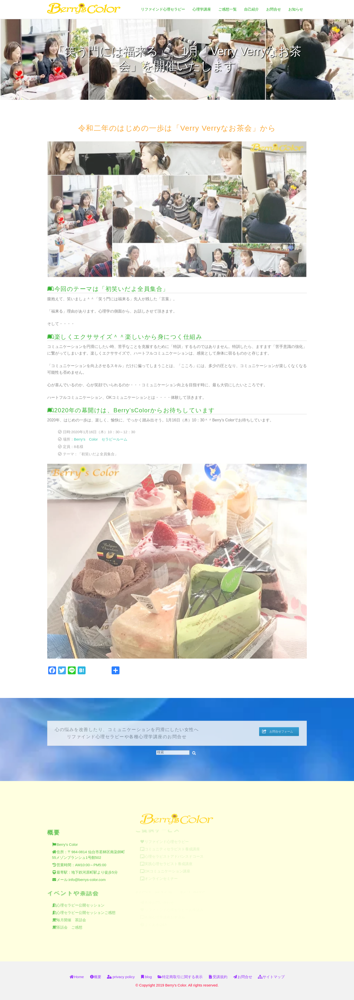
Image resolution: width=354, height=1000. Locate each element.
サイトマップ (271, 977)
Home (76, 977)
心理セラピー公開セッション (80, 903)
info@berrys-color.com (87, 877)
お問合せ (273, 9)
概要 (95, 977)
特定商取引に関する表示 (180, 977)
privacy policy (121, 977)
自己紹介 (251, 9)
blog (146, 977)
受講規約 (217, 977)
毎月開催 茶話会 (71, 917)
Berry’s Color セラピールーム (100, 437)
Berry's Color (67, 842)
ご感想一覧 (227, 9)
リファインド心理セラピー (163, 9)
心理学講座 (201, 9)
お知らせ (295, 9)
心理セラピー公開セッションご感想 (86, 910)
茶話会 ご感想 (69, 925)
